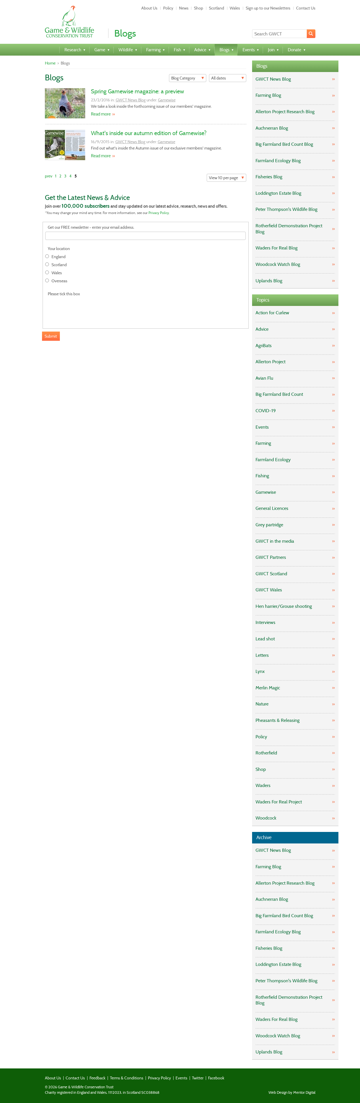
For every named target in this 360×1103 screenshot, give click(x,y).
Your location (59, 248)
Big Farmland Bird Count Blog (284, 144)
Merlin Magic (268, 687)
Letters (262, 655)
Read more (101, 114)
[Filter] (187, 78)
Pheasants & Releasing (278, 720)
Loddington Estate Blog (278, 193)
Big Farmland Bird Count (279, 394)
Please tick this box (64, 294)
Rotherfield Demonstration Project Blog (289, 228)
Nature (262, 704)
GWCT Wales (269, 590)
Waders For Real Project (279, 802)
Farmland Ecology (273, 459)
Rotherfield (266, 753)
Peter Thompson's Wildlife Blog (286, 209)
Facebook (216, 1078)
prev (48, 176)
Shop (198, 8)
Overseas (59, 281)
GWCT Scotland (271, 573)
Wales (235, 8)
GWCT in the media (275, 541)
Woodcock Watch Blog (278, 264)
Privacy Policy (158, 213)
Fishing (262, 475)
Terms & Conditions (126, 1078)
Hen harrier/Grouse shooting (284, 606)
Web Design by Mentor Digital (291, 1092)
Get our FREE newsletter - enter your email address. (91, 227)
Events (262, 427)
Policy (168, 8)
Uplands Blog (269, 280)
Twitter (197, 1078)
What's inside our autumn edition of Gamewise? (149, 133)
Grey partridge (269, 524)
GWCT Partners (271, 557)
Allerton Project (270, 361)
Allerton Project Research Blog (285, 111)
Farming (263, 443)
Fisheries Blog (269, 176)
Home (50, 63)
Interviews (265, 622)
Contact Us (305, 8)
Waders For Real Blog (277, 248)
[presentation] (89, 309)
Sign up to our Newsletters (268, 8)
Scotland (216, 8)
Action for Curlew (272, 312)
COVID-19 (266, 410)
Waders (263, 785)
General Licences (272, 508)
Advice (262, 329)
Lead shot (265, 639)
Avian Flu (264, 378)
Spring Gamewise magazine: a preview (137, 91)
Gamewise (167, 100)
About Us (149, 8)
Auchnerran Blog (272, 128)
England (59, 256)
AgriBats (264, 345)
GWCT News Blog (131, 100)
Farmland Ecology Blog (278, 160)
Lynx (260, 671)
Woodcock (266, 818)
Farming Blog (268, 95)
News (183, 8)
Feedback (97, 1078)
